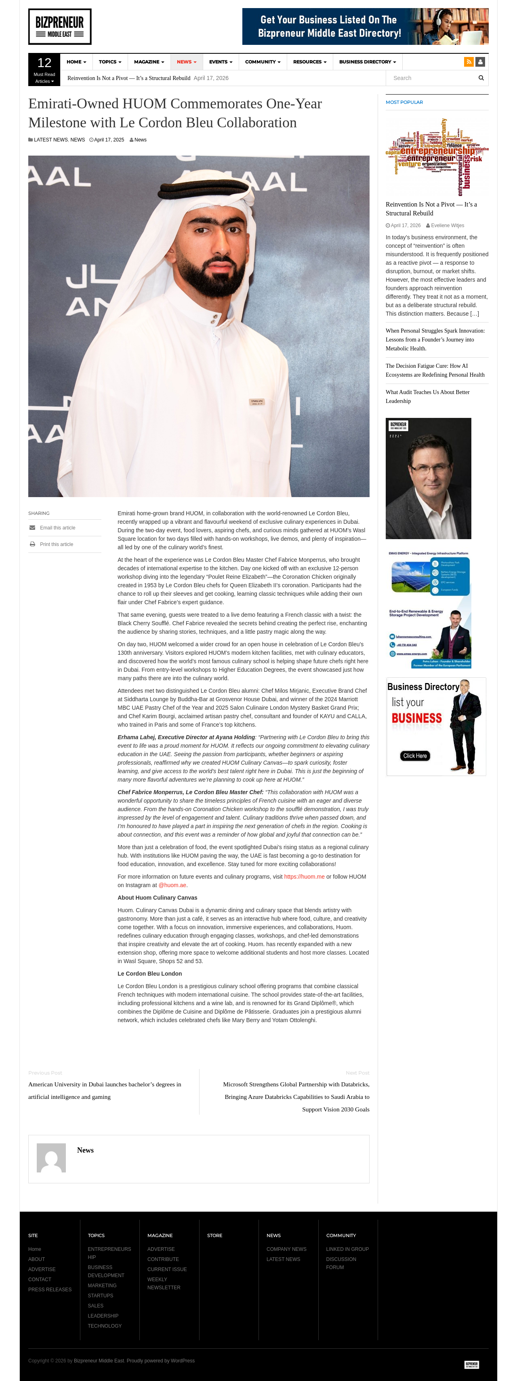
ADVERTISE (42, 1269)
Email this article (52, 528)
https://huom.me (304, 876)
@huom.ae (172, 885)
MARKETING (102, 1285)
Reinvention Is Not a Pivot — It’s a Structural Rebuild (128, 78)
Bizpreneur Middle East (99, 1361)
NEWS (187, 62)
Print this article (50, 544)
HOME (76, 62)
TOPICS (110, 62)
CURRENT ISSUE (167, 1269)
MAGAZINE (149, 62)
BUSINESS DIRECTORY (367, 62)
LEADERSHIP (103, 1316)
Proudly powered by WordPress (161, 1361)
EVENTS (221, 62)
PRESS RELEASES (49, 1289)
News (141, 140)
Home (34, 1249)
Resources (310, 62)
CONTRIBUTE (163, 1259)
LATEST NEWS (51, 140)
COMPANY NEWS (287, 1249)
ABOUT (36, 1259)
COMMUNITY (263, 62)
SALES (96, 1306)
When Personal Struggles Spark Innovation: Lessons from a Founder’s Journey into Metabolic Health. (435, 340)
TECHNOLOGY (105, 1326)
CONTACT (39, 1279)
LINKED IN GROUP (347, 1249)
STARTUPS (100, 1296)
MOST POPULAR (404, 102)
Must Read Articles (44, 69)
